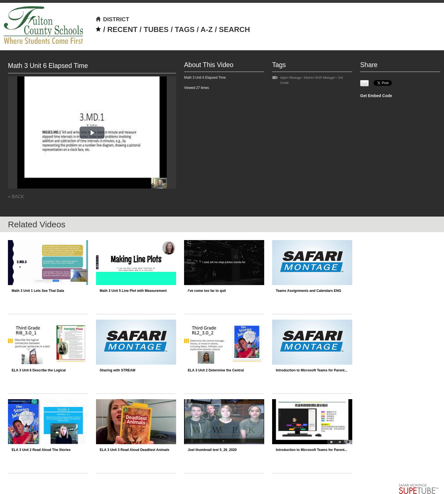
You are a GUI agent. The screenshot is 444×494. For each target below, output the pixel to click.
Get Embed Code (376, 95)
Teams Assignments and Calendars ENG (308, 291)
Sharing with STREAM (117, 370)
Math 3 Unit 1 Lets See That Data (38, 291)
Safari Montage (290, 78)
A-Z (206, 29)
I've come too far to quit (207, 291)
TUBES (156, 29)
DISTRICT (112, 19)
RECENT (122, 29)
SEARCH (234, 29)
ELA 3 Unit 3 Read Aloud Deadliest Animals (134, 450)
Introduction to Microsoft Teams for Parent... (311, 370)
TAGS (185, 29)
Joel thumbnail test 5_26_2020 (212, 450)
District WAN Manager (319, 78)
